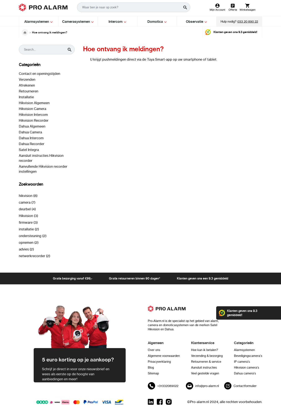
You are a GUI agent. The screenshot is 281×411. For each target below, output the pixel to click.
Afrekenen (27, 85)
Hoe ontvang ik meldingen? (49, 32)
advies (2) (26, 249)
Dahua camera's (245, 373)
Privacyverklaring (159, 362)
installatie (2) (29, 229)
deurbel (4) (27, 209)
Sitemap (153, 373)
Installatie (26, 97)
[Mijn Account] (217, 7)
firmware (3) (28, 222)
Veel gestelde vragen (205, 373)
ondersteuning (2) (32, 236)
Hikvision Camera (32, 109)
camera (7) (27, 202)
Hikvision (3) (28, 216)
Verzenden (27, 79)
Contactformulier (245, 386)
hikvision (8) (28, 196)
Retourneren (28, 91)
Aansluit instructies (204, 367)
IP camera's (242, 362)
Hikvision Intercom (33, 114)
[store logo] (43, 7)
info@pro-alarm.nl (207, 386)
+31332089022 (167, 386)
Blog (151, 367)
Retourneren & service (206, 362)
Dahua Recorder (31, 144)
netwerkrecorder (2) (34, 256)
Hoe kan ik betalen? (204, 350)
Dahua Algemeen (32, 126)
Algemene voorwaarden (164, 356)
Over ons (154, 350)
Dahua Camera (30, 132)
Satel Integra (29, 150)
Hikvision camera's (246, 367)
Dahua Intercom (31, 138)
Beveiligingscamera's (248, 356)
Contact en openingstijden (39, 73)
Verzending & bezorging (207, 356)
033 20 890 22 (247, 21)
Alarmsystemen (244, 350)
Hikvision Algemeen (34, 103)
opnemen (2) (28, 242)
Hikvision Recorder (34, 120)
